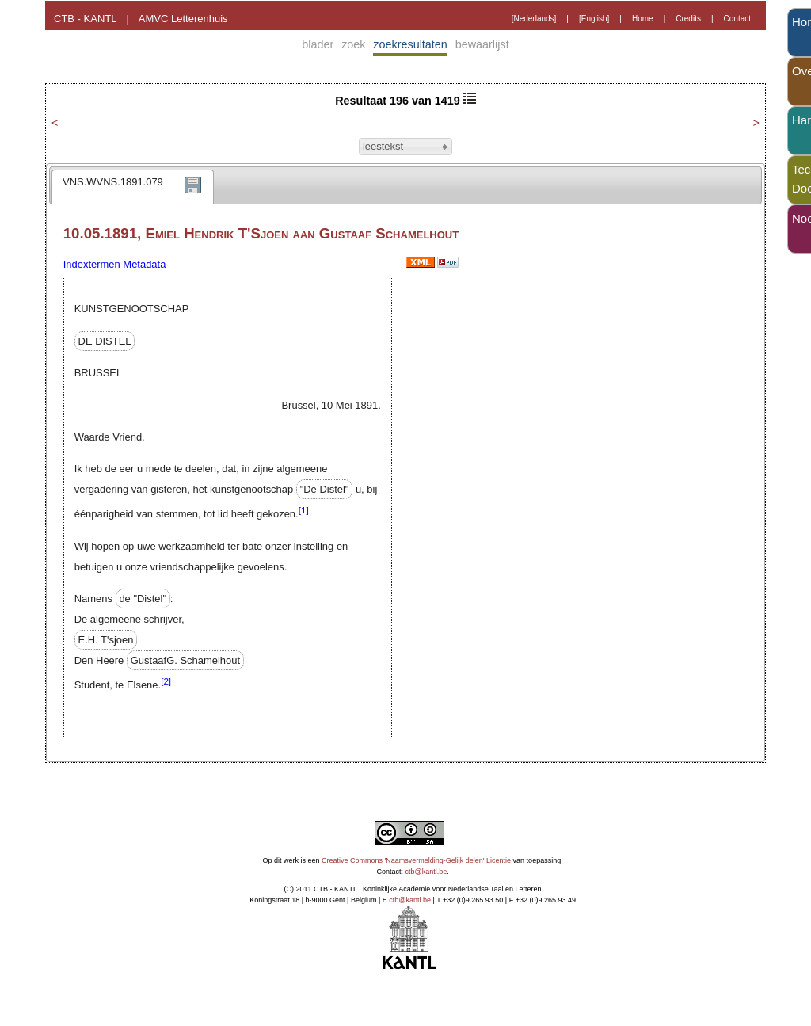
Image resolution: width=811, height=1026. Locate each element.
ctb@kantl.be (426, 871)
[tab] (132, 187)
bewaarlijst (482, 44)
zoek (353, 44)
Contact (737, 18)
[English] (594, 18)
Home (642, 18)
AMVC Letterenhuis (183, 19)
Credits (688, 18)
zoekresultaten (410, 44)
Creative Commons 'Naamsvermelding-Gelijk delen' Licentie (416, 860)
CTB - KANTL (85, 19)
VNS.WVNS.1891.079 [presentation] (113, 182)
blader (317, 44)
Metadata (144, 264)
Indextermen (91, 264)
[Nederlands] (534, 18)
